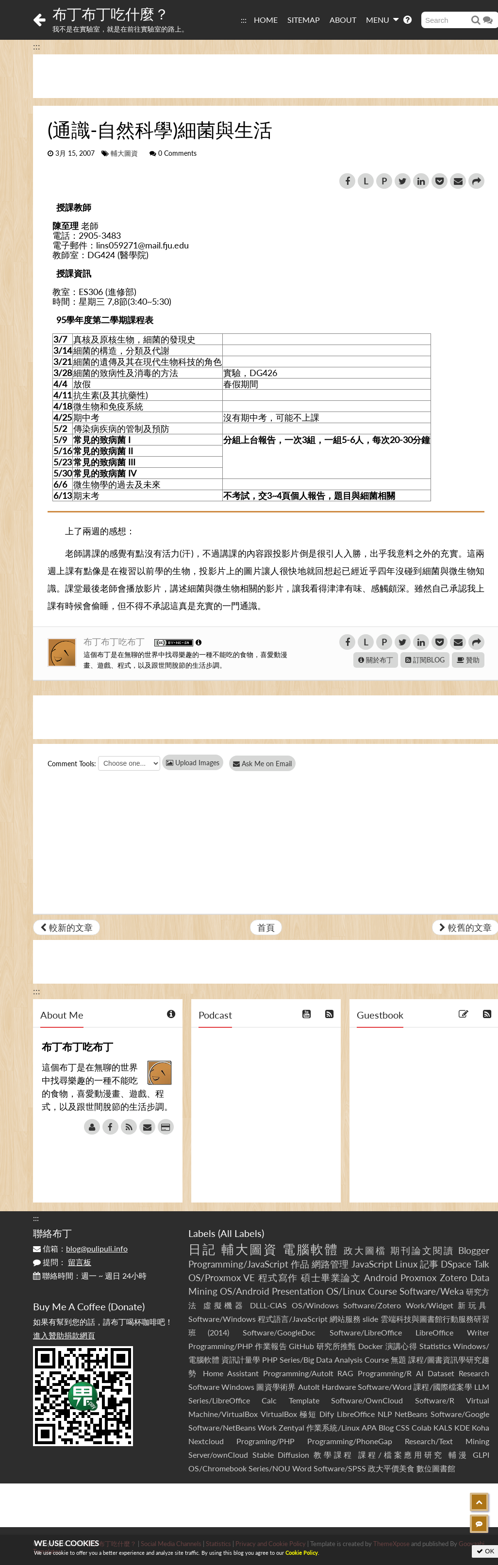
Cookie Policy (301, 1552)
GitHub (301, 1346)
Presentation (298, 1291)
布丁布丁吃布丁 (115, 641)
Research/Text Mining (447, 1441)
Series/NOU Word (280, 1468)
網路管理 (330, 1263)
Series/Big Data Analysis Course (334, 1359)
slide (370, 1318)
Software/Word (385, 1386)
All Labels (241, 1233)
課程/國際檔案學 (443, 1386)
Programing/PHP (265, 1441)
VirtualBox (279, 1413)
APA (369, 1427)
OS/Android (244, 1291)
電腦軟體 (310, 1249)
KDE (462, 1427)
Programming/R (385, 1373)
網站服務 (345, 1318)
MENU (382, 19)
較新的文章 (66, 927)
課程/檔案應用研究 (401, 1454)
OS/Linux (345, 1291)
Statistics (435, 1346)
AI (419, 1373)
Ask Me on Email (266, 763)
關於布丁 (375, 660)
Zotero (453, 1277)
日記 (202, 1249)
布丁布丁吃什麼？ (110, 13)
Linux (406, 1263)
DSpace (456, 1263)
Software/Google (460, 1413)
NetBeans (411, 1413)
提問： (62, 1262)
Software (203, 1386)
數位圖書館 (435, 1468)
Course (382, 1291)
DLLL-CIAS (268, 1305)
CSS (403, 1427)
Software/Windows (222, 1318)
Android (381, 1277)
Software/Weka (431, 1291)
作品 (300, 1263)
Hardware (339, 1386)
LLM (481, 1386)
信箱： (80, 1248)
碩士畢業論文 (331, 1277)
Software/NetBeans (222, 1427)
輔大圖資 (124, 153)
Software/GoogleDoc (279, 1332)
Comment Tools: (72, 763)
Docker (370, 1346)
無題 (398, 1359)
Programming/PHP (220, 1346)
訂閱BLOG (425, 660)
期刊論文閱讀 (422, 1250)
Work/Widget (429, 1305)
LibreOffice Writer (452, 1332)
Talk (481, 1263)
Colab (422, 1427)
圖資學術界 (276, 1386)
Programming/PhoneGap (349, 1441)
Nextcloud (206, 1441)
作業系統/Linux (332, 1427)
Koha (480, 1427)
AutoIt (309, 1386)
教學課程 (334, 1454)
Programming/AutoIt (298, 1373)
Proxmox (418, 1277)
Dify (326, 1413)
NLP (385, 1413)
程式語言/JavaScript (293, 1318)
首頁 (266, 927)
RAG (345, 1373)
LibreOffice (356, 1413)
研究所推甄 (336, 1346)
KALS (442, 1427)
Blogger (473, 1250)
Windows (237, 1386)
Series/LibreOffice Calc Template (253, 1400)
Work (267, 1427)
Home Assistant (231, 1373)
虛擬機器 (224, 1305)
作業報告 (271, 1346)
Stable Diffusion (281, 1454)
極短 (307, 1413)
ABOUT (343, 19)
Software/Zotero (372, 1305)
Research (474, 1373)
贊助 (468, 660)
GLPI (481, 1454)
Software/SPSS (340, 1468)
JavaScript (372, 1263)
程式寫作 (278, 1277)
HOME (266, 19)
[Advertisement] (249, 1505)
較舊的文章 (465, 927)
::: (244, 19)
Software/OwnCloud (367, 1400)
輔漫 (458, 1454)
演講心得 (401, 1346)
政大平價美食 (391, 1468)
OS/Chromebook (217, 1468)
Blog (386, 1427)
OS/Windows (315, 1305)
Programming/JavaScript (238, 1263)
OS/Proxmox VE (221, 1277)
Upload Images (192, 762)
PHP (270, 1359)
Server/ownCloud (218, 1454)
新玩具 (473, 1305)
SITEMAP (303, 19)
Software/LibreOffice (366, 1332)
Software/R (434, 1400)
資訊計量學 (240, 1359)
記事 (429, 1263)
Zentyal (291, 1427)
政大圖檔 (365, 1250)
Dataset (441, 1373)
